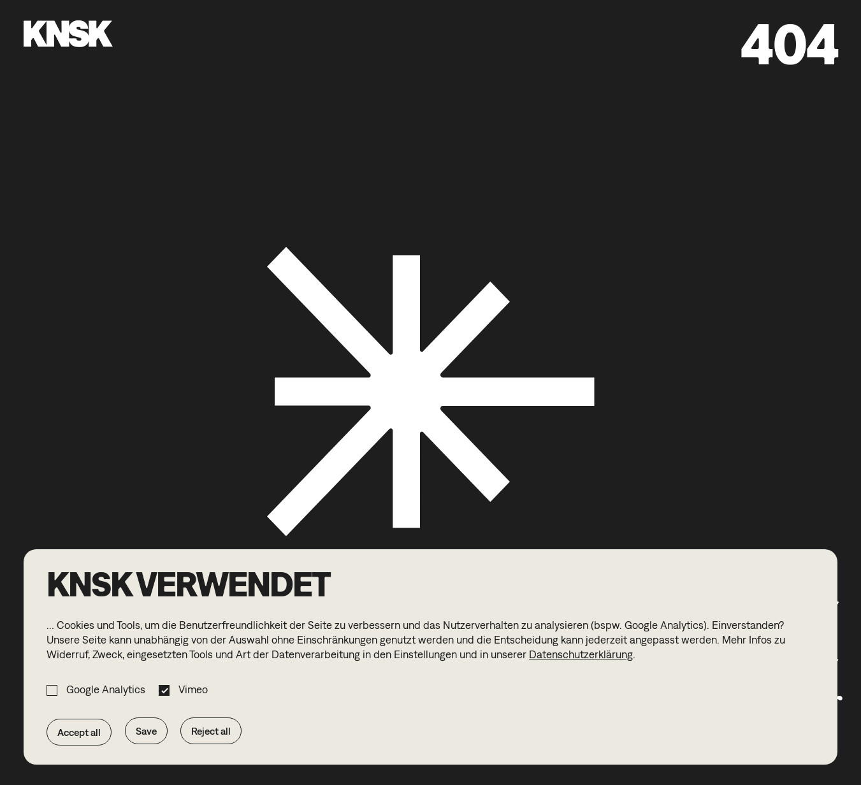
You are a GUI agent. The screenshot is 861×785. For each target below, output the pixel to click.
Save (146, 731)
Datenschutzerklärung (581, 654)
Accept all (79, 732)
